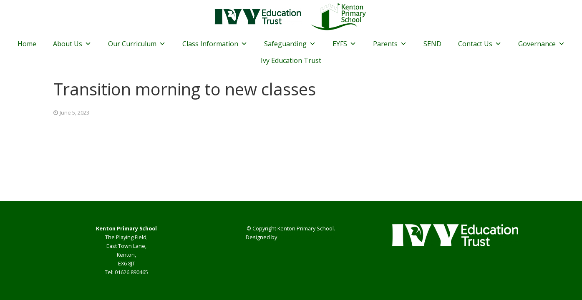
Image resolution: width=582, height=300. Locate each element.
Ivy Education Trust (291, 60)
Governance (541, 43)
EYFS (344, 43)
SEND (432, 43)
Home (27, 43)
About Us (72, 43)
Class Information (214, 43)
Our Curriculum (137, 43)
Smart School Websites (307, 237)
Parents (390, 43)
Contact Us (479, 43)
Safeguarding (290, 43)
